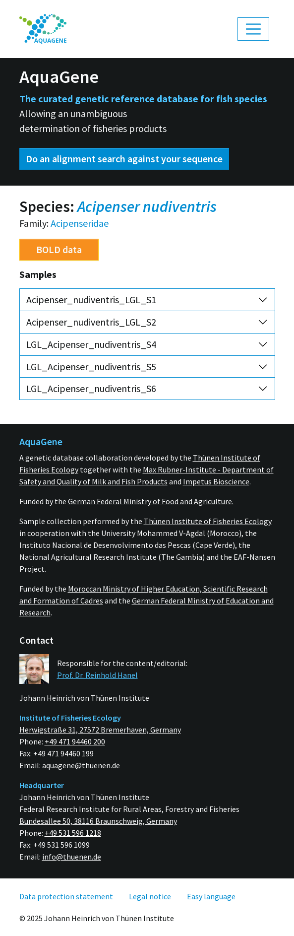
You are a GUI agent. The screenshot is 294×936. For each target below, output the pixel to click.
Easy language (211, 896)
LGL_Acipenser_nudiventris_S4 (91, 344)
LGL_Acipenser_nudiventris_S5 (91, 366)
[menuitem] (43, 29)
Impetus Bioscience (216, 481)
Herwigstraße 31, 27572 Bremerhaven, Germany (100, 730)
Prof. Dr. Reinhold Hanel (97, 675)
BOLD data (59, 249)
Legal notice (150, 896)
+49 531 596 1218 (73, 833)
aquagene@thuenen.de (81, 765)
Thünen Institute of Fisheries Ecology (208, 521)
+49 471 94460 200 (75, 741)
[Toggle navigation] (253, 29)
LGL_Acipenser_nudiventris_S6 (91, 388)
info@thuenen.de (71, 857)
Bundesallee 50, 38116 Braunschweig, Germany (98, 821)
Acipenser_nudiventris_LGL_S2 (91, 322)
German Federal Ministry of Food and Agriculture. (151, 501)
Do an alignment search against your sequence (124, 158)
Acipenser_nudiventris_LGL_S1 (91, 299)
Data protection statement (66, 896)
